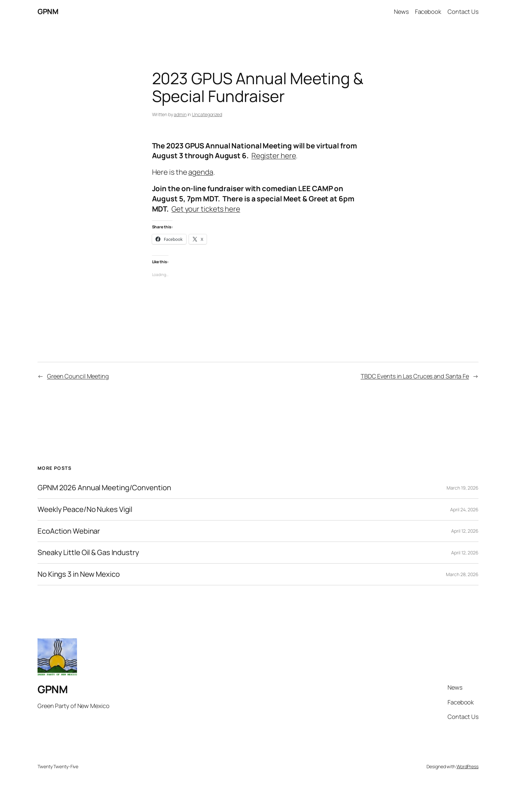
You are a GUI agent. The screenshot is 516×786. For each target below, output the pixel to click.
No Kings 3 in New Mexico (79, 574)
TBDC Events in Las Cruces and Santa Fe (415, 376)
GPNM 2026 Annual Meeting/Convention (104, 488)
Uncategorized (207, 114)
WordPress (467, 766)
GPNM (48, 11)
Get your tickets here (205, 209)
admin (180, 114)
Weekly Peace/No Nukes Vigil (85, 509)
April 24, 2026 (464, 509)
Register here (273, 156)
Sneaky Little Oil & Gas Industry (88, 552)
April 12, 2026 (464, 531)
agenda (200, 172)
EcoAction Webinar (69, 531)
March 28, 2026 (462, 574)
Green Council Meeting (78, 376)
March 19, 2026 (462, 488)
